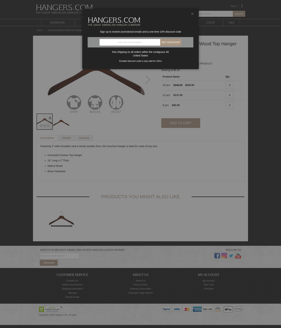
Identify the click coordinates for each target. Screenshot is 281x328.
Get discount (170, 42)
